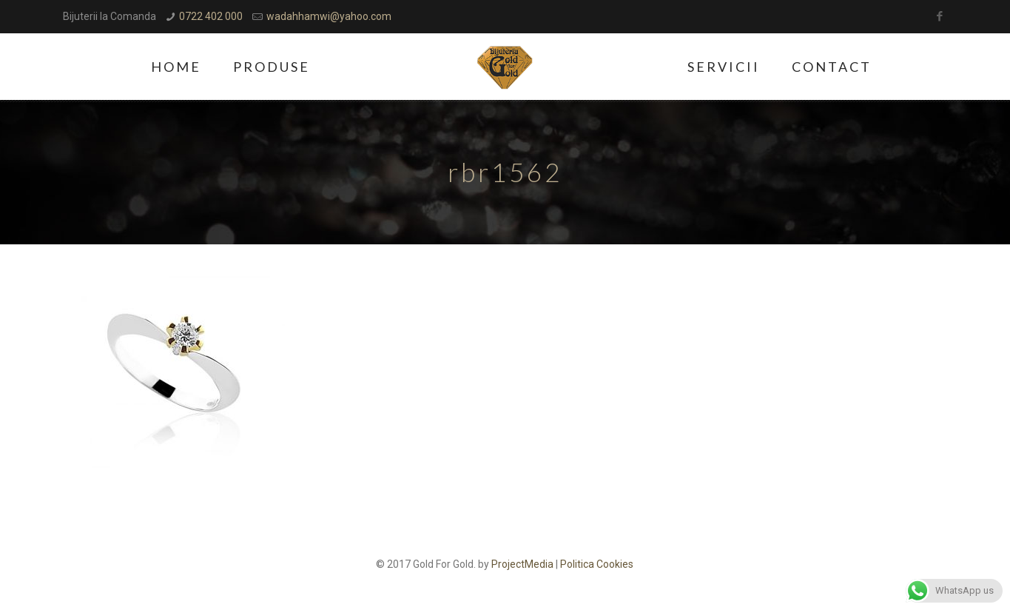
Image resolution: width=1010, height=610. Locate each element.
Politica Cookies (596, 564)
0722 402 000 (211, 16)
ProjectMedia (522, 564)
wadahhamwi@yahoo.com (328, 16)
